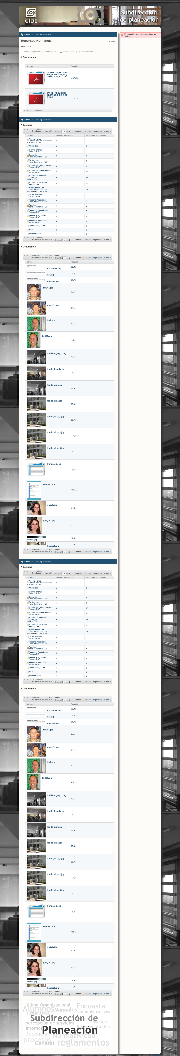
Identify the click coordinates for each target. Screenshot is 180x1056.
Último (106, 258)
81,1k (73, 308)
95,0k (73, 420)
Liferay (158, 1055)
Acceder (157, 5)
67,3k (73, 324)
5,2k (73, 525)
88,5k (73, 388)
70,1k (73, 373)
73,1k (73, 452)
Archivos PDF (35, 151)
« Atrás (112, 42)
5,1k (73, 292)
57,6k (73, 404)
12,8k (73, 267)
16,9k (73, 538)
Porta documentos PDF (38, 156)
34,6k (73, 470)
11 (87, 177)
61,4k (73, 357)
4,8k (73, 340)
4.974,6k (74, 78)
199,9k (73, 490)
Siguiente (97, 258)
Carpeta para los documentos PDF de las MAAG (39, 141)
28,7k (73, 280)
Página (58, 132)
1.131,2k (74, 99)
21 (87, 190)
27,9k (73, 545)
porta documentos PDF (38, 206)
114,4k (74, 436)
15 (87, 166)
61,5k (73, 508)
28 (87, 171)
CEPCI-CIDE (43, 191)
